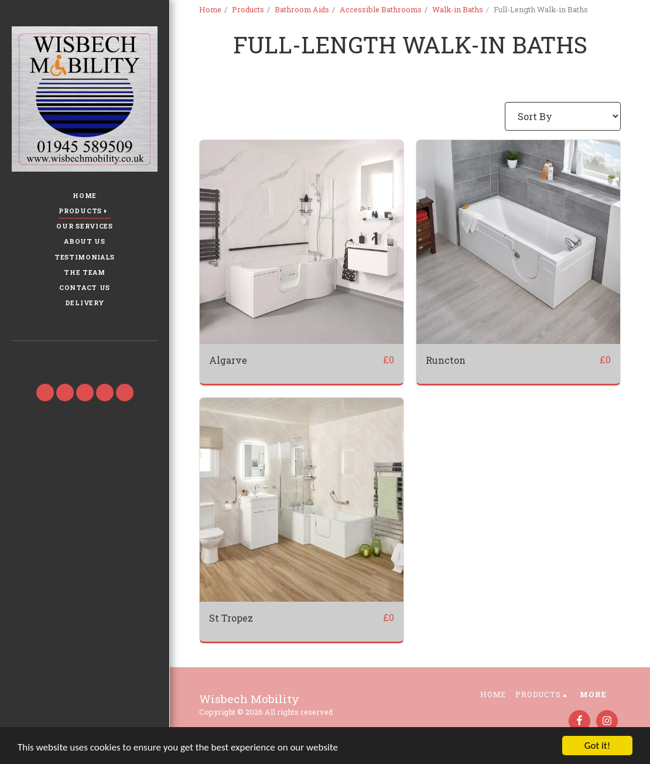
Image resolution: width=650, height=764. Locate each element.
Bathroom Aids (302, 9)
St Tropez (231, 618)
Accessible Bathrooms (381, 9)
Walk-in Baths (457, 9)
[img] (301, 242)
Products (248, 9)
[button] (84, 357)
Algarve (228, 360)
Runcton (446, 360)
